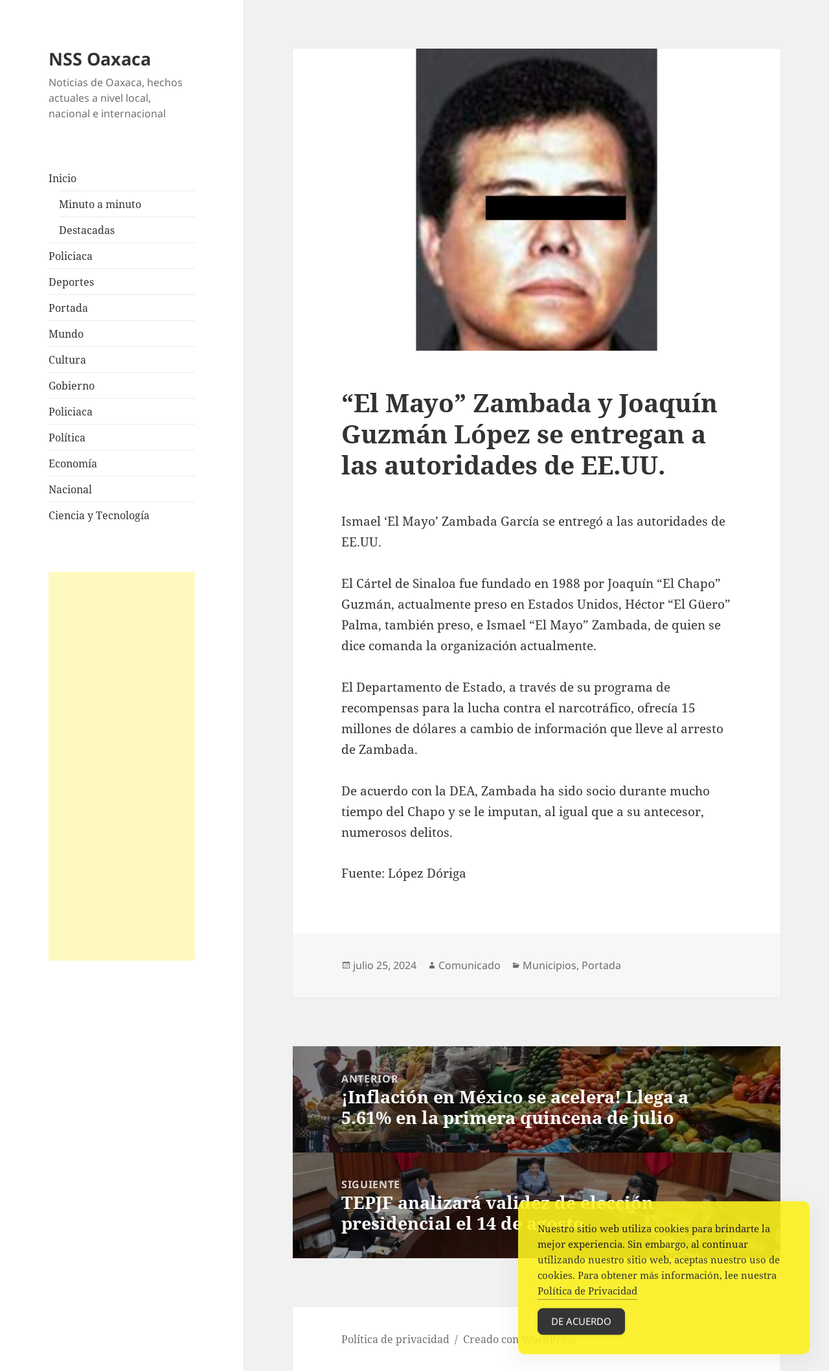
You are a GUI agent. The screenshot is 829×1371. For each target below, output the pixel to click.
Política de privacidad (395, 1339)
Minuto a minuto (100, 204)
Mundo (66, 334)
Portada (68, 308)
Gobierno (72, 386)
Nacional (70, 489)
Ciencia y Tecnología (99, 515)
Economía (73, 463)
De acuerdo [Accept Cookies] (581, 1326)
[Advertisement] (122, 766)
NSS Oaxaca (100, 59)
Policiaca (71, 256)
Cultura (67, 360)
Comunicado (469, 965)
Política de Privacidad (587, 1296)
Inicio (62, 178)
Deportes (71, 282)
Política (67, 437)
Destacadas (87, 230)
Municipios (549, 965)
